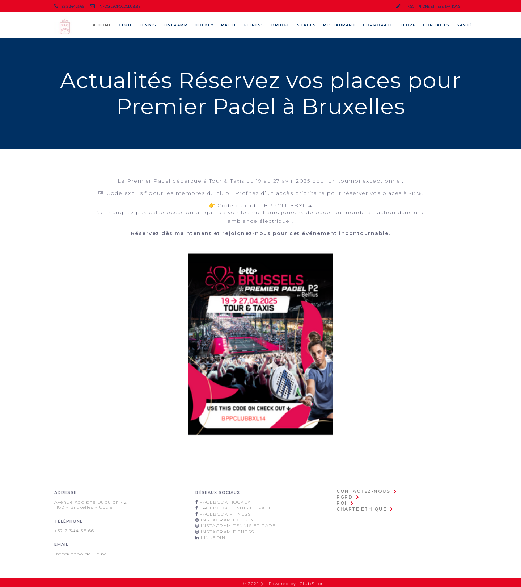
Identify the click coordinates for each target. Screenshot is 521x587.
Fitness (254, 25)
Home (101, 25)
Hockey (204, 25)
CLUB (125, 25)
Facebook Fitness (223, 512)
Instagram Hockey (225, 518)
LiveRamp (175, 25)
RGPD (343, 496)
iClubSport (313, 581)
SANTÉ (465, 25)
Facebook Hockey (223, 501)
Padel (229, 25)
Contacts (436, 25)
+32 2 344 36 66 (73, 529)
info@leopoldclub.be (112, 6)
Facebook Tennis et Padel (235, 507)
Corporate (378, 25)
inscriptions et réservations (428, 6)
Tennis (147, 25)
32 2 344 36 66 (69, 6)
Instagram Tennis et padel (237, 523)
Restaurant (339, 25)
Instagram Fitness (226, 529)
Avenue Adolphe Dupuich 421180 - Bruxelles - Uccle (90, 504)
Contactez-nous (360, 491)
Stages (306, 25)
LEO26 (408, 25)
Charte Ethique (358, 507)
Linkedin (212, 534)
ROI (341, 501)
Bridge (280, 25)
